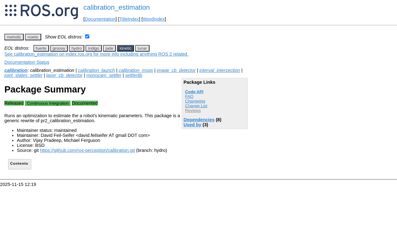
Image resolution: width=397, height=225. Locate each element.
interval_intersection (219, 70)
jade (109, 48)
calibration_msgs (136, 70)
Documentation (100, 19)
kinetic (125, 48)
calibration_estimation (116, 7)
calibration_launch (96, 70)
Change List (196, 105)
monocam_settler (103, 75)
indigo (93, 48)
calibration (15, 70)
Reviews (193, 110)
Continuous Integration (48, 103)
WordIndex (154, 19)
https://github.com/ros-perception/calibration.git (87, 150)
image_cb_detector (176, 70)
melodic (14, 37)
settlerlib (133, 75)
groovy (59, 48)
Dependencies (199, 119)
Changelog (195, 101)
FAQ (189, 96)
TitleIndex (129, 19)
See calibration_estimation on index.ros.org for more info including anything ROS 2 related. (96, 54)
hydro (76, 48)
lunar (142, 48)
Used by (192, 124)
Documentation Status (26, 62)
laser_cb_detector (64, 75)
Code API (194, 91)
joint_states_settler (23, 75)
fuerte (41, 48)
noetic (33, 37)
